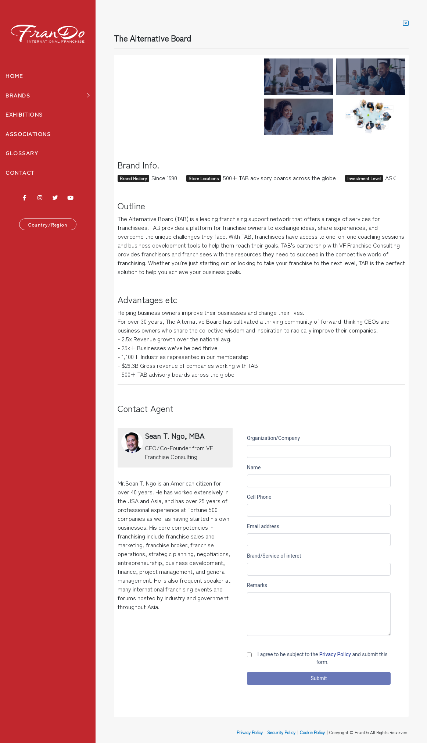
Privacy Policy (250, 732)
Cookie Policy (312, 732)
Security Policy (281, 732)
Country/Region (47, 224)
